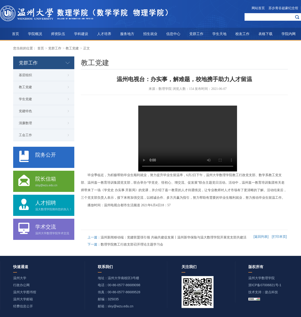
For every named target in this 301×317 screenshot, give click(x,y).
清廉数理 (25, 123)
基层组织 (25, 75)
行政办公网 (21, 285)
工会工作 (25, 135)
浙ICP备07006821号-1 (264, 285)
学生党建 (25, 99)
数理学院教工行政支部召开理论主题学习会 (132, 244)
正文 (86, 48)
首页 (15, 34)
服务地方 (127, 34)
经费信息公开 (23, 306)
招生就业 (150, 34)
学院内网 (288, 34)
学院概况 (35, 34)
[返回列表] (261, 236)
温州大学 (19, 278)
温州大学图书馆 (24, 292)
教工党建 (72, 48)
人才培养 (104, 34)
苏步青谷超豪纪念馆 (283, 8)
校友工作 (242, 34)
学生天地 (219, 34)
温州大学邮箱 (23, 299)
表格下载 (265, 34)
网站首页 (258, 8)
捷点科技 (271, 292)
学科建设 (81, 34)
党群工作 (196, 34)
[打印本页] (279, 236)
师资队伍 (58, 34)
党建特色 (25, 111)
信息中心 (173, 34)
